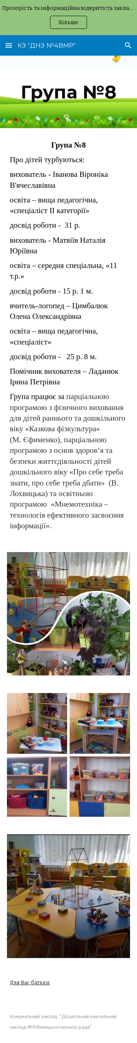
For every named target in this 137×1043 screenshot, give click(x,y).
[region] (68, 17)
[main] (68, 92)
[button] (9, 45)
